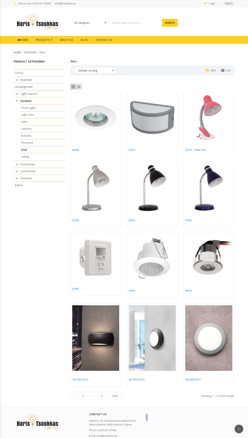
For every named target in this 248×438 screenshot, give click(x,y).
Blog (84, 40)
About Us (66, 40)
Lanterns (26, 128)
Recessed (27, 142)
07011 (132, 150)
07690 (75, 288)
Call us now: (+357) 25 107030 (32, 3)
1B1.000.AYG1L (137, 379)
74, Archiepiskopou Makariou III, (118, 420)
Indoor (19, 185)
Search (170, 22)
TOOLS (19, 73)
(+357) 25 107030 (107, 430)
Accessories (27, 164)
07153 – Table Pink (195, 150)
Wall (24, 149)
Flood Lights (28, 108)
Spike (24, 121)
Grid (213, 70)
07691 (132, 290)
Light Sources (28, 93)
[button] (227, 3)
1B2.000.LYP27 (193, 379)
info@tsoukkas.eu (65, 3)
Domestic (26, 178)
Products (42, 40)
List (228, 70)
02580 (75, 150)
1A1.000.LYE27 (80, 379)
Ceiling (25, 156)
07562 (188, 220)
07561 (132, 220)
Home (23, 40)
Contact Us (104, 40)
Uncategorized (23, 86)
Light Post (27, 115)
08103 (188, 290)
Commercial (27, 171)
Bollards (26, 135)
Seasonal (25, 80)
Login (209, 3)
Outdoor (30, 52)
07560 (75, 220)
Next (115, 396)
